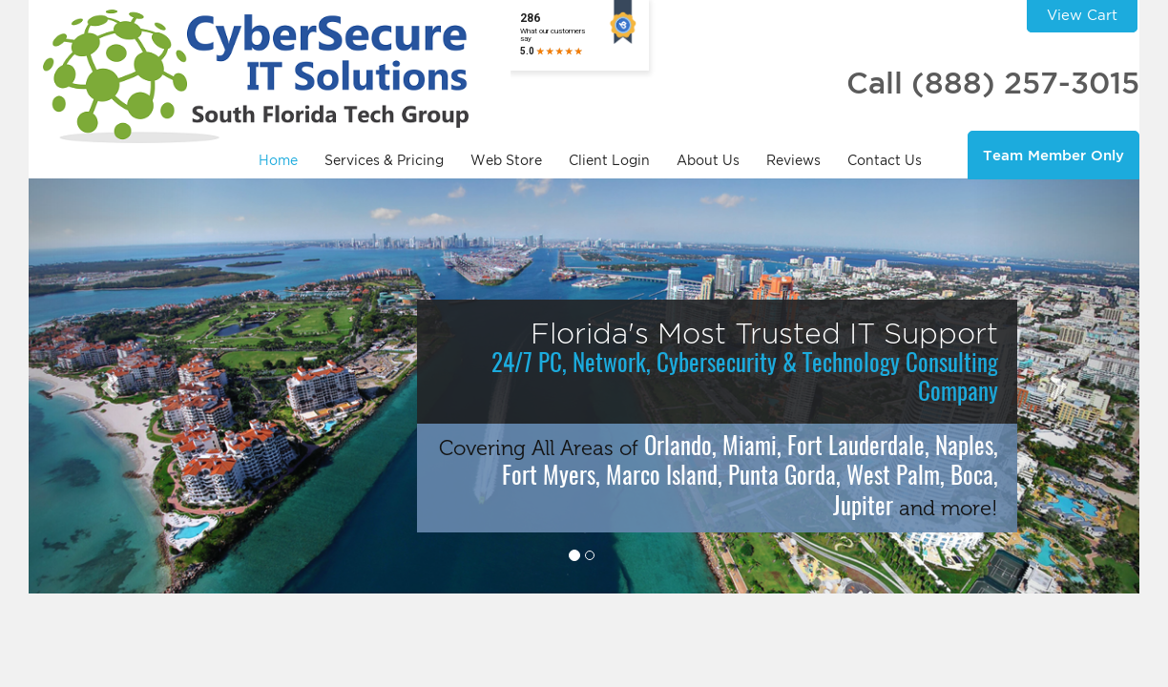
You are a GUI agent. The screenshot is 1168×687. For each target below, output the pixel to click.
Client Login (609, 160)
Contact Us (884, 160)
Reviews (793, 160)
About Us (708, 160)
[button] (112, 385)
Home (278, 160)
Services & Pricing (384, 160)
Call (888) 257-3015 (992, 82)
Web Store (506, 160)
